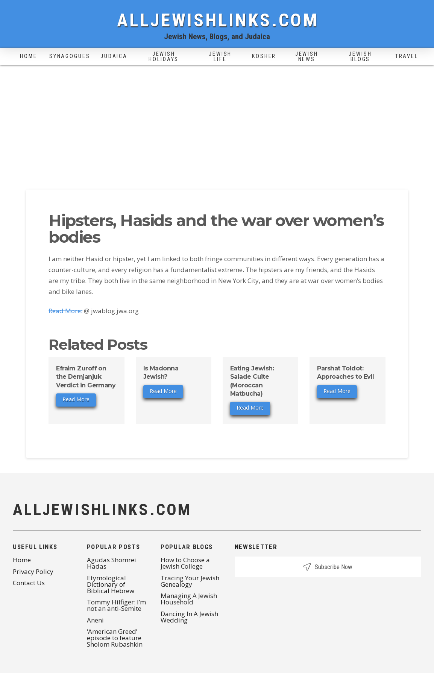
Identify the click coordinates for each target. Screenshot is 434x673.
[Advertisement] (217, 121)
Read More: (65, 310)
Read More (76, 399)
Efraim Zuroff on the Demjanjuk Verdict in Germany (85, 377)
